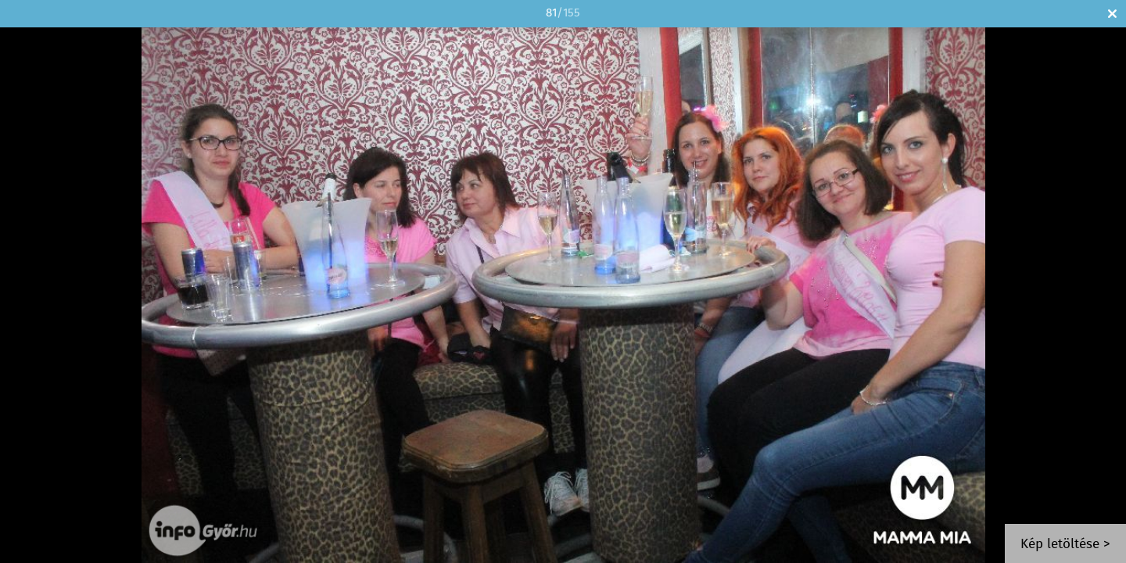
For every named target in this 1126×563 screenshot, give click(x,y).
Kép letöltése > (1065, 544)
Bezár (1112, 13)
